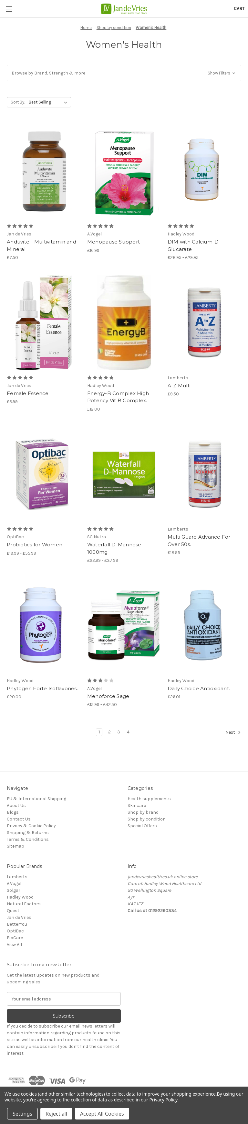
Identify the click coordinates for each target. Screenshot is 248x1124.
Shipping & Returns (28, 832)
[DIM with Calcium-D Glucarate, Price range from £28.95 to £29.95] (204, 171)
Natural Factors (24, 904)
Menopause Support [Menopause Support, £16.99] (113, 242)
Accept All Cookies (102, 1113)
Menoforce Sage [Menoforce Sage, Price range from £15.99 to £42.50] (108, 696)
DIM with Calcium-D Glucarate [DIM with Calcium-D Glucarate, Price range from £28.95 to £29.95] (193, 245)
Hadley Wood (20, 897)
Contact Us (19, 819)
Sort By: (18, 102)
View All (14, 944)
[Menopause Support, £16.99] (124, 171)
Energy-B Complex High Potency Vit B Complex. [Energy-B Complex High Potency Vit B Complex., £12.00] (118, 397)
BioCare (15, 937)
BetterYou (17, 924)
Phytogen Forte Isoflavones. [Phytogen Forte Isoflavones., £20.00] (42, 688)
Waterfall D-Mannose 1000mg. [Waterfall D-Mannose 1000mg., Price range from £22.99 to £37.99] (114, 548)
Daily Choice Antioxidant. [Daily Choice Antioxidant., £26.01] (199, 688)
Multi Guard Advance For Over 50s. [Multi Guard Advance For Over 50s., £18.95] (199, 540)
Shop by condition (147, 819)
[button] (124, 73)
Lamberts (17, 877)
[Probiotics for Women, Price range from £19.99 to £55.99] (43, 474)
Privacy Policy (163, 1100)
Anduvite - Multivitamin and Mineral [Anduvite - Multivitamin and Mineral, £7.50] (41, 245)
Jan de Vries (19, 917)
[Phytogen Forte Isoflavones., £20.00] (43, 625)
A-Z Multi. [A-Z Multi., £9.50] (180, 386)
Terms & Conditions (28, 839)
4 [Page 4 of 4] (128, 732)
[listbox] (49, 102)
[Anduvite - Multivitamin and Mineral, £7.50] (43, 171)
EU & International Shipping (36, 798)
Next (233, 732)
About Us (16, 805)
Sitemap (15, 846)
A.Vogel (14, 883)
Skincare (137, 805)
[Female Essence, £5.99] (43, 322)
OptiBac (15, 931)
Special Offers (142, 826)
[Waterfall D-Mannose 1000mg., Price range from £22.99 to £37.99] (124, 474)
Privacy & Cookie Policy (31, 826)
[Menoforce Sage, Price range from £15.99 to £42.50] (124, 625)
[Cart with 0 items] (239, 8)
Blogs (13, 812)
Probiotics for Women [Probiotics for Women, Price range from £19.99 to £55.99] (34, 545)
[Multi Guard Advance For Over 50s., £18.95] (204, 474)
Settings (22, 1113)
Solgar (13, 890)
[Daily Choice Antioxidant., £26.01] (204, 625)
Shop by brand (143, 812)
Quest (13, 910)
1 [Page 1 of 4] (99, 732)
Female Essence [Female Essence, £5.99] (28, 393)
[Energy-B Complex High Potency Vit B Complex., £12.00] (124, 322)
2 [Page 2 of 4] (109, 732)
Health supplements (149, 798)
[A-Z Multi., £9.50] (204, 322)
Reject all (56, 1113)
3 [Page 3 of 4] (118, 732)
